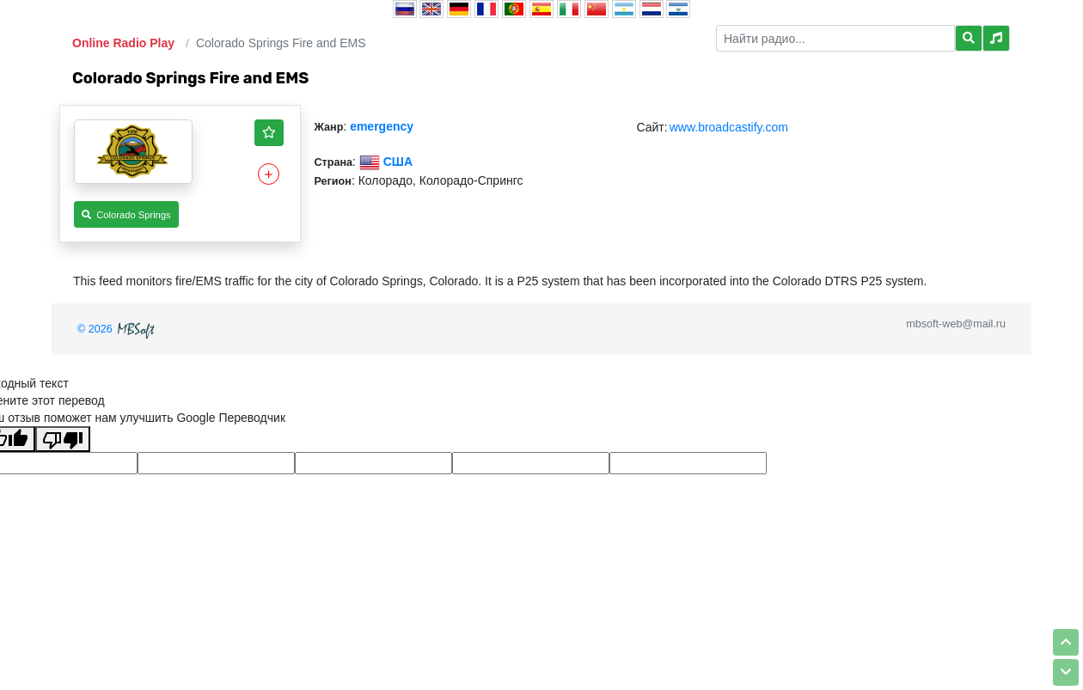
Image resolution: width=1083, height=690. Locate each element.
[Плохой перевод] (62, 439)
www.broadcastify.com (729, 127)
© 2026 (117, 329)
